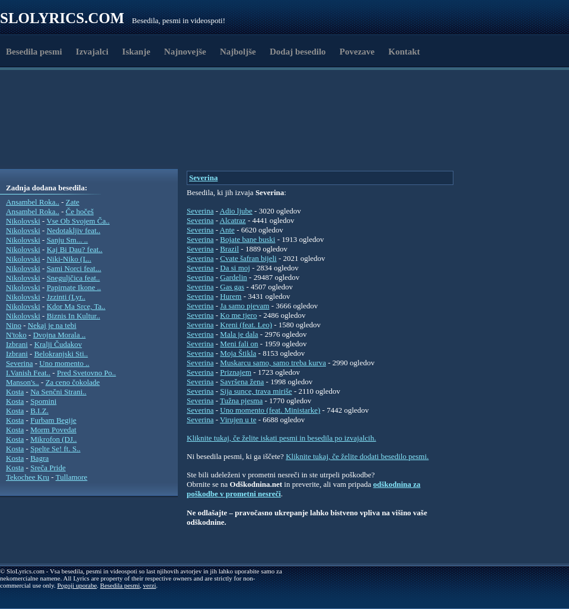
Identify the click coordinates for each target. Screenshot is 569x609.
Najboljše (238, 51)
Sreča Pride (48, 467)
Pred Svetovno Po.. (86, 372)
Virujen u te (238, 419)
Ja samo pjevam (244, 305)
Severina (19, 363)
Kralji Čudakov (58, 344)
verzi (149, 585)
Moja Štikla (238, 353)
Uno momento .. (64, 363)
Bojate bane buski (247, 239)
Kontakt (404, 51)
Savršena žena (242, 381)
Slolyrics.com (62, 18)
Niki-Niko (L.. (69, 258)
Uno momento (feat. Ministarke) (270, 410)
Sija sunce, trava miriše (256, 391)
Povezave (357, 51)
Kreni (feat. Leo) (246, 324)
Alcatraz (233, 220)
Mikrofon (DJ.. (53, 439)
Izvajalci (92, 51)
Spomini (43, 401)
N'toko (16, 334)
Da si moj (235, 267)
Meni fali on (239, 343)
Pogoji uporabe (77, 585)
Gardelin (233, 277)
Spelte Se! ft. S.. (55, 448)
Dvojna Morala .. (59, 334)
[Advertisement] (229, 138)
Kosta (15, 391)
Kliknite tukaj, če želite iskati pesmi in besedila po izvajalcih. (281, 437)
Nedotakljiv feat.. (74, 230)
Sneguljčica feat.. (73, 277)
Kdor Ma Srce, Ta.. (76, 306)
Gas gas (232, 286)
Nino (13, 325)
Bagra (39, 458)
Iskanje (136, 51)
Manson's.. (22, 382)
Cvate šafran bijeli (248, 258)
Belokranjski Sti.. (61, 353)
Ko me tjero (238, 315)
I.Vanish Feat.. (28, 372)
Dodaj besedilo (298, 51)
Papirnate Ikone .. (74, 287)
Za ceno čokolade (73, 382)
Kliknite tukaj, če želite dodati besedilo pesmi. (357, 456)
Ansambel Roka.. (32, 201)
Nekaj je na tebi (52, 325)
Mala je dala (239, 334)
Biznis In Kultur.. (73, 315)
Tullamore (72, 477)
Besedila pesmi (34, 51)
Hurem (230, 296)
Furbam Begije (53, 420)
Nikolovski (23, 220)
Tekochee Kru (27, 477)
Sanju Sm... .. (67, 239)
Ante (227, 229)
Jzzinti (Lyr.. (66, 296)
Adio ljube (236, 210)
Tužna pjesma (241, 400)
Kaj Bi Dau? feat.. (75, 249)
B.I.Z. (39, 410)
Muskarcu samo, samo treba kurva (273, 362)
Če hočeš (80, 211)
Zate (72, 201)
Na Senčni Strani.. (58, 391)
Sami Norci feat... (74, 268)
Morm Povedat (53, 429)
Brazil (229, 248)
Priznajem (235, 372)
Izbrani (17, 344)
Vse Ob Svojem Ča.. (78, 220)
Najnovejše (185, 51)
